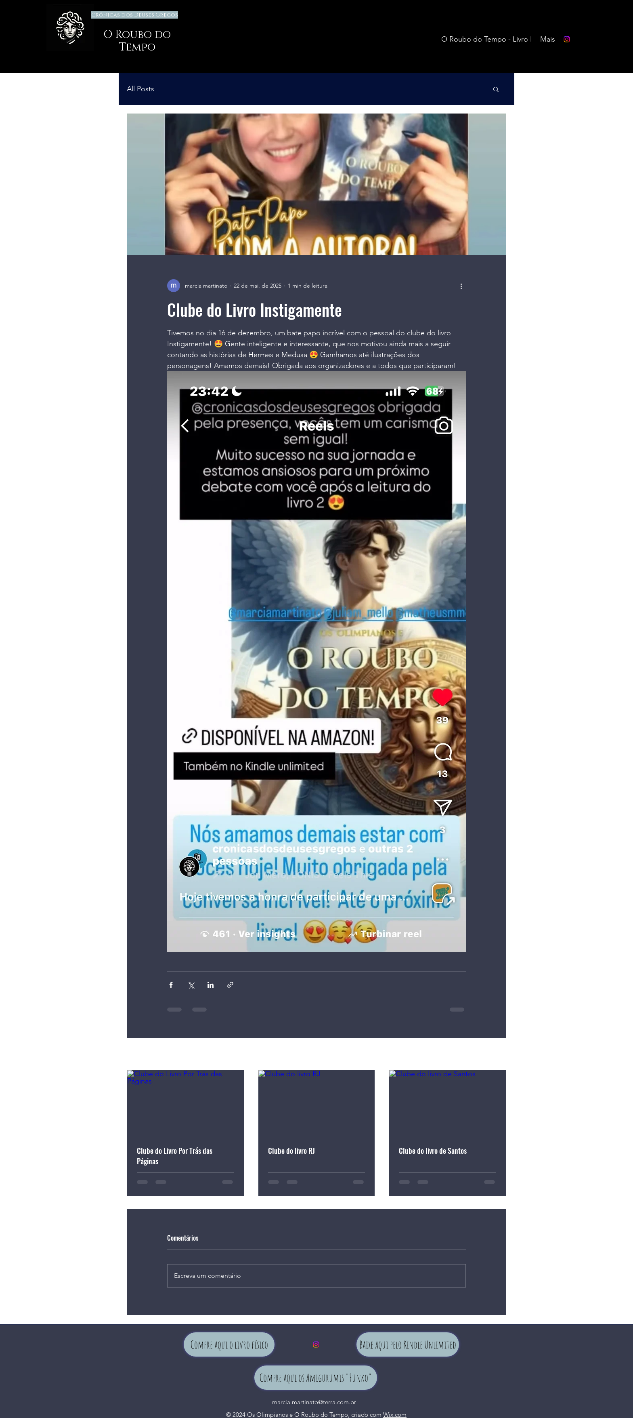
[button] (496, 89)
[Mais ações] (461, 285)
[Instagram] (567, 39)
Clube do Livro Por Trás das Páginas (174, 1155)
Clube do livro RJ (291, 1150)
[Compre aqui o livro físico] (229, 1344)
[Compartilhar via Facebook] (171, 985)
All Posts (140, 88)
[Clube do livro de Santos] (447, 1103)
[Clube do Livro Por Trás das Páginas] (185, 1103)
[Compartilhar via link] (230, 985)
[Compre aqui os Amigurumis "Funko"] (315, 1377)
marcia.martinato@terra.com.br (314, 1402)
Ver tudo (495, 1054)
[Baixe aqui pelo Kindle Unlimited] (407, 1344)
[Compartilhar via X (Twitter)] (191, 985)
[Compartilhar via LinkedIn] (210, 985)
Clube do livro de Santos (433, 1150)
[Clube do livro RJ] (316, 1103)
